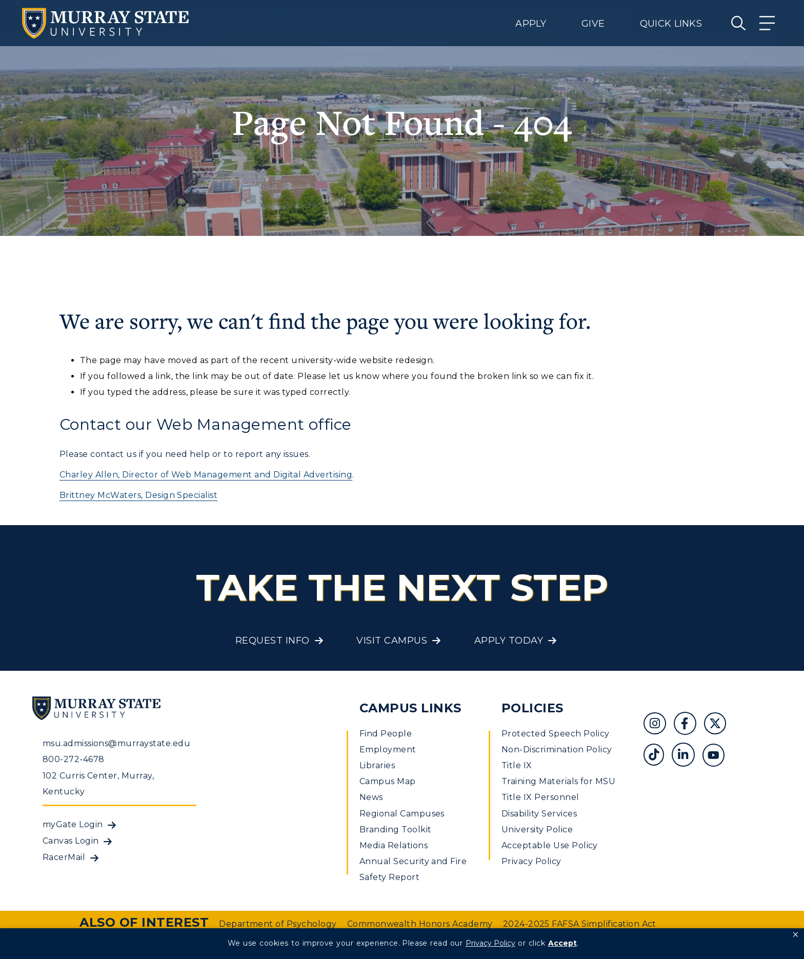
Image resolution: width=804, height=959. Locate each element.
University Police (537, 829)
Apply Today (508, 640)
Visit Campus (391, 640)
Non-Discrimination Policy (556, 749)
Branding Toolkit (395, 829)
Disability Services (539, 813)
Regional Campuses (402, 813)
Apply (530, 23)
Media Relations (393, 845)
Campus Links (410, 708)
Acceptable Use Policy (549, 845)
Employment (387, 749)
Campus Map (387, 781)
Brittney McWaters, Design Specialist (138, 495)
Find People (385, 733)
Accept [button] (562, 943)
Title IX (516, 765)
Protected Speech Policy (555, 733)
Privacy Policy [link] (490, 943)
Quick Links (671, 23)
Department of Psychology (278, 924)
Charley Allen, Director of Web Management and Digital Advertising (205, 475)
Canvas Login (71, 841)
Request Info (272, 640)
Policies (532, 708)
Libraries (377, 765)
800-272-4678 (74, 759)
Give (593, 23)
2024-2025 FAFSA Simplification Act (579, 924)
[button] (795, 935)
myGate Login (73, 824)
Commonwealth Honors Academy (420, 924)
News (371, 797)
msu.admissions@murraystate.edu (116, 743)
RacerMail (64, 857)
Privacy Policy (531, 861)
